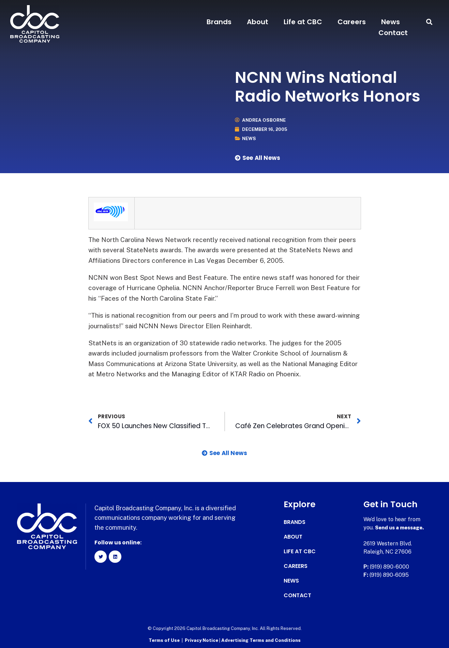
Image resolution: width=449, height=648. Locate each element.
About (257, 22)
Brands (219, 22)
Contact (393, 32)
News (390, 22)
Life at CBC (303, 22)
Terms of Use (164, 639)
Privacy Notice (202, 639)
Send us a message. (401, 527)
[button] (429, 22)
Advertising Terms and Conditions (261, 639)
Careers (352, 22)
